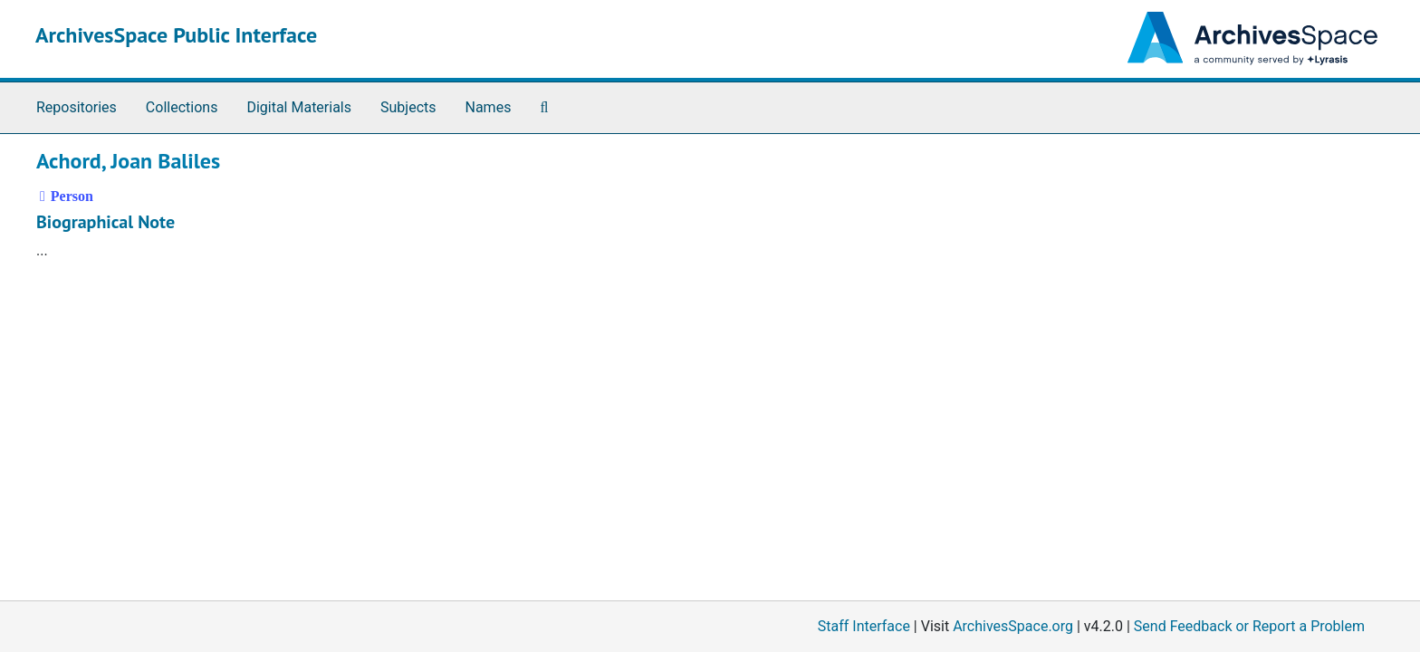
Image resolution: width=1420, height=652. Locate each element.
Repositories (76, 107)
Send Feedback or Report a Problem (1249, 626)
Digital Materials (298, 107)
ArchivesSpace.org (1013, 626)
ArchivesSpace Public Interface (176, 35)
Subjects (408, 107)
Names (488, 107)
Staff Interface (864, 626)
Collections (182, 107)
